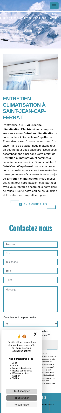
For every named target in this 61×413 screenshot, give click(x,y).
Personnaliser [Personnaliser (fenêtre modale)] (22, 404)
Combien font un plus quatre (19, 317)
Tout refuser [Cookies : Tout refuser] (22, 397)
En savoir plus (33, 204)
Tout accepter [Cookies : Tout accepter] (22, 391)
